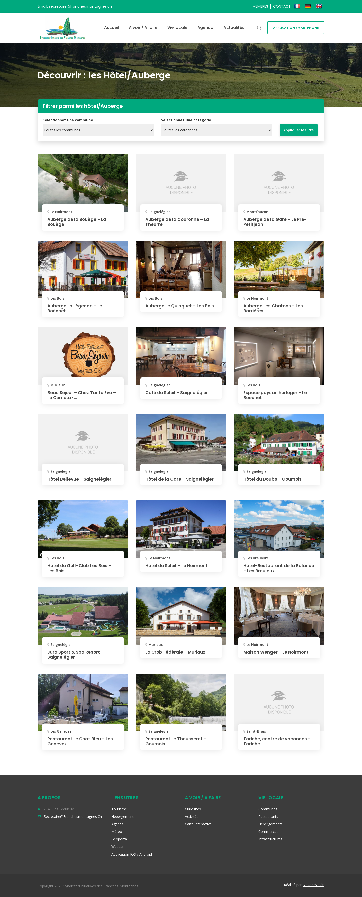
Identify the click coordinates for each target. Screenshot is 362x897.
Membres (260, 6)
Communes (267, 809)
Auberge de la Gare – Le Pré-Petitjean (276, 221)
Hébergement (122, 816)
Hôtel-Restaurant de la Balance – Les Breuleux (270, 568)
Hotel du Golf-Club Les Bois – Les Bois (80, 568)
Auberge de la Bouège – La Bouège (78, 221)
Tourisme (119, 809)
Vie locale (177, 27)
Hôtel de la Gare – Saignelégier (166, 481)
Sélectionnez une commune (68, 120)
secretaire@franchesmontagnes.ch (73, 816)
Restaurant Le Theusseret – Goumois (176, 741)
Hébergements (270, 824)
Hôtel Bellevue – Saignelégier (80, 479)
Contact (282, 6)
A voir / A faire (143, 27)
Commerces (268, 831)
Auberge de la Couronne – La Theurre (178, 221)
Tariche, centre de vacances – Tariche (278, 741)
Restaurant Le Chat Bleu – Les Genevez (81, 741)
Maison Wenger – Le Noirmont (277, 652)
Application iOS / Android (131, 854)
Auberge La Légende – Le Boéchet (75, 308)
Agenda (205, 27)
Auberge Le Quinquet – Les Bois (175, 308)
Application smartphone (296, 27)
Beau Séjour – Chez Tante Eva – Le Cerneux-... (81, 395)
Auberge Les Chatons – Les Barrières (274, 308)
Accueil (111, 27)
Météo (116, 831)
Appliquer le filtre (298, 130)
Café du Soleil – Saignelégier (178, 392)
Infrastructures (270, 839)
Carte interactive (198, 824)
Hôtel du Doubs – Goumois (274, 479)
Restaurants (268, 816)
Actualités (233, 27)
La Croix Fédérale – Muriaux (177, 652)
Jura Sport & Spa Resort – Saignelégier (76, 654)
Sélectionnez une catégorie (186, 120)
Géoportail (119, 839)
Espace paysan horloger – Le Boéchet (276, 395)
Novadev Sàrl (313, 884)
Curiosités (193, 809)
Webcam (118, 846)
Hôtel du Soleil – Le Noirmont (178, 565)
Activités (191, 816)
